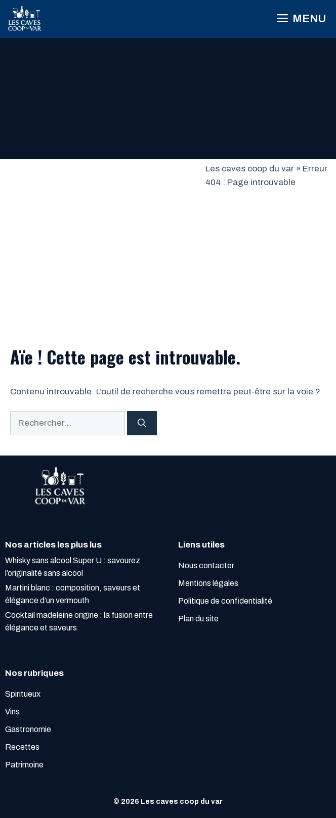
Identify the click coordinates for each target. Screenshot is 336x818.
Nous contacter (206, 565)
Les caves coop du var (249, 168)
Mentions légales (208, 583)
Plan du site (198, 618)
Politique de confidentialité (225, 601)
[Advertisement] (102, 237)
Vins (12, 711)
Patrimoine (24, 764)
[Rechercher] (142, 423)
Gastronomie (28, 729)
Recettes (22, 747)
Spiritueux (22, 694)
